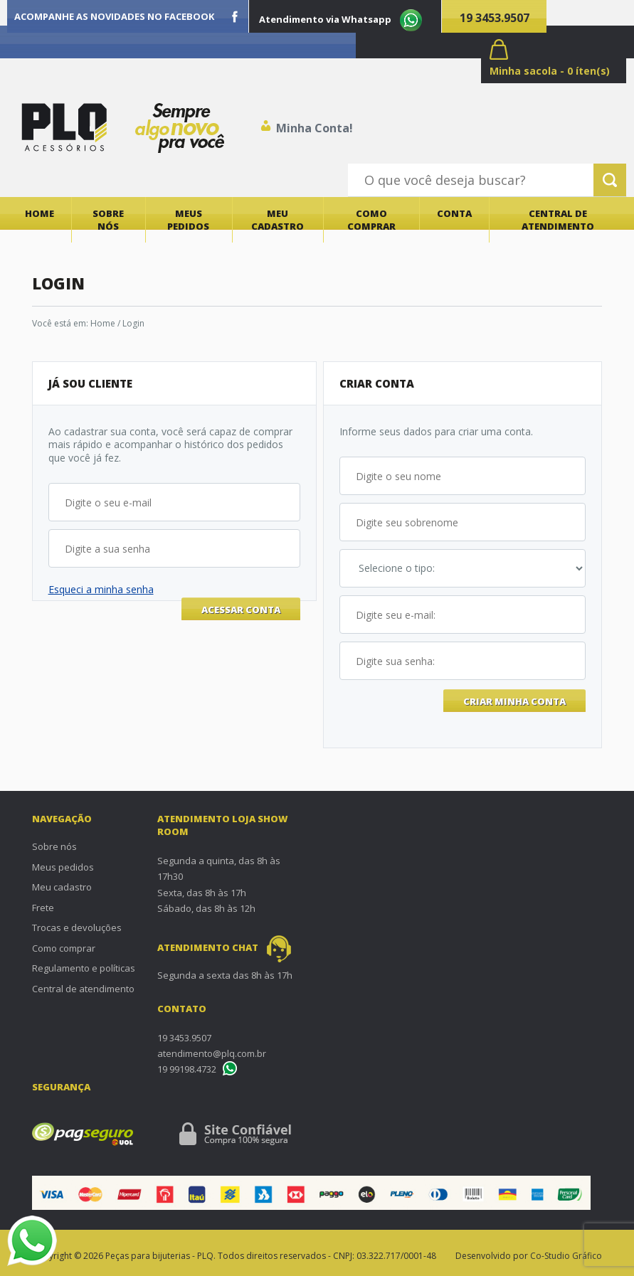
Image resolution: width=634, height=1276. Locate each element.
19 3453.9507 (494, 18)
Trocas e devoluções (77, 927)
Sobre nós (108, 220)
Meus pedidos (188, 220)
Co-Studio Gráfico (566, 1256)
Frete (43, 907)
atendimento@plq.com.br (211, 1053)
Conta (454, 213)
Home (39, 213)
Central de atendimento (558, 220)
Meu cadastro (277, 220)
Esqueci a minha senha (101, 589)
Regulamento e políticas (83, 968)
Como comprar (371, 220)
